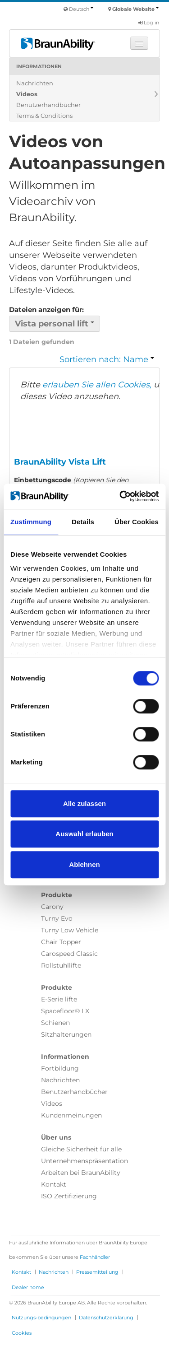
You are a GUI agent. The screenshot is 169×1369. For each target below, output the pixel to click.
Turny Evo (57, 918)
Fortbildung (60, 1068)
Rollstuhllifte (61, 965)
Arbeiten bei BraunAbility (80, 1172)
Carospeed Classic (69, 953)
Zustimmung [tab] (30, 522)
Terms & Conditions (44, 115)
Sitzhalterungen (66, 1034)
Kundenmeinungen (71, 1115)
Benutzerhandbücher (48, 104)
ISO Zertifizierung (69, 1196)
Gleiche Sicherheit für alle (81, 1149)
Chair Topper (61, 941)
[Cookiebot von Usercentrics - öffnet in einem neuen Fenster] (120, 496)
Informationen (39, 66)
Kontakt (53, 1184)
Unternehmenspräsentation (84, 1160)
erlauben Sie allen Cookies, (96, 385)
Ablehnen (84, 864)
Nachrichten (34, 83)
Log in (148, 22)
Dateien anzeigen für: (46, 309)
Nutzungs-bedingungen (41, 1317)
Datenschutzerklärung (106, 1317)
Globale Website (135, 9)
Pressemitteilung (97, 1272)
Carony (52, 906)
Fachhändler (95, 1257)
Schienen (55, 1022)
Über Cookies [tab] (136, 522)
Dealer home (28, 1287)
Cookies (22, 1333)
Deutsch (81, 9)
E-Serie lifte (59, 999)
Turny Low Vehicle (69, 930)
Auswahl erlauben (84, 834)
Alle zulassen (84, 803)
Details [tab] (83, 522)
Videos (26, 94)
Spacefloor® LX (65, 1011)
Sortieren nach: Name (106, 359)
